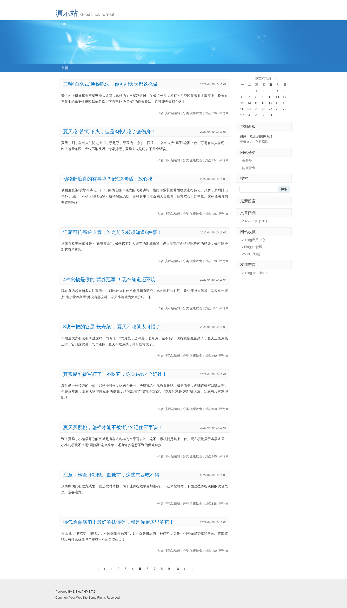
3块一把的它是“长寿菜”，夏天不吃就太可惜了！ (114, 326)
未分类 (247, 161)
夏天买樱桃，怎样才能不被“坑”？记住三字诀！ (113, 427)
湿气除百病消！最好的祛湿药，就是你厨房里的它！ (118, 522)
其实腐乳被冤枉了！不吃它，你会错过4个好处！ (115, 374)
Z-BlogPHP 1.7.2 (84, 591)
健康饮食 (248, 168)
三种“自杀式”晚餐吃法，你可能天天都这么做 (110, 84)
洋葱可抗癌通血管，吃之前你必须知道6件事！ (112, 232)
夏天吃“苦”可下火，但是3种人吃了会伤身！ (109, 131)
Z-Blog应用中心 (253, 240)
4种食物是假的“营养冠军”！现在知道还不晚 (109, 279)
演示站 (66, 13)
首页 (64, 68)
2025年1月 (263, 78)
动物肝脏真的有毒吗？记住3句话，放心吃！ (110, 178)
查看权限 (261, 141)
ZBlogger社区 (252, 247)
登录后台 (246, 141)
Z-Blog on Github (254, 273)
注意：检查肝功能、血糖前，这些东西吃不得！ (113, 474)
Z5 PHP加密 (251, 254)
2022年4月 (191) (254, 221)
